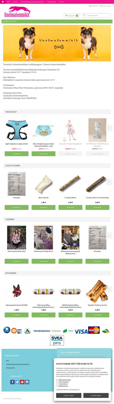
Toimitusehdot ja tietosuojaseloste (32, 2)
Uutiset (15, 2)
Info (8, 2)
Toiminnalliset (63, 383)
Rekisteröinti (94, 6)
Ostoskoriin (16, 154)
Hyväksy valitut (69, 396)
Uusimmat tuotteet (9, 21)
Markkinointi (63, 388)
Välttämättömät (64, 381)
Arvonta (61, 2)
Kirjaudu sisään (106, 6)
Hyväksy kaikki (96, 396)
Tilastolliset (63, 385)
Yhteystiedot (51, 2)
